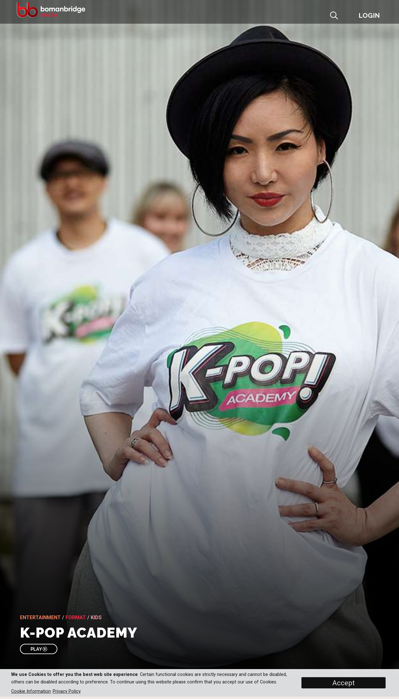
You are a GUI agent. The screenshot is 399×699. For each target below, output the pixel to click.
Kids (96, 617)
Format (75, 617)
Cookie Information (31, 691)
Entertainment (40, 617)
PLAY (39, 649)
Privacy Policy (67, 691)
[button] (348, 17)
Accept (343, 683)
